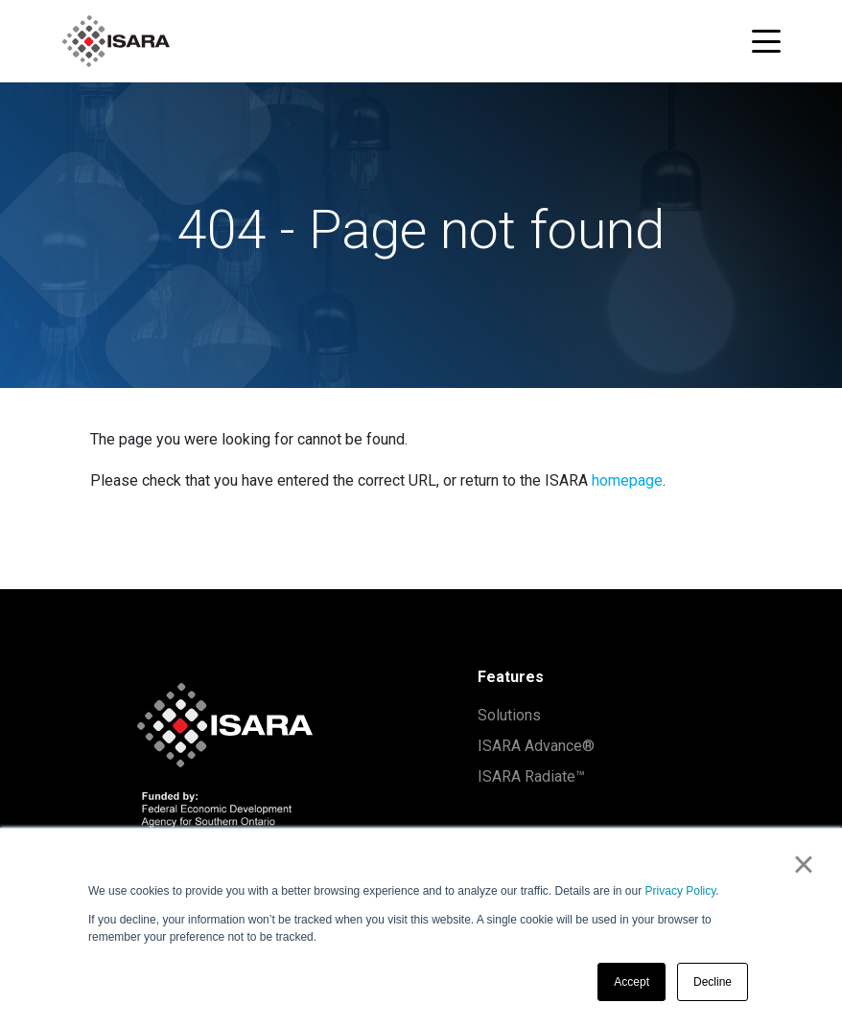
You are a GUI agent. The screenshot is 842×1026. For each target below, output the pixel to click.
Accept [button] (631, 982)
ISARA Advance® (536, 746)
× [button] (803, 864)
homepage (627, 480)
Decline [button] (712, 982)
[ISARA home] (116, 41)
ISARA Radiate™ (531, 776)
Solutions (509, 715)
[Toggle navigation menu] (766, 41)
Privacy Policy (680, 891)
